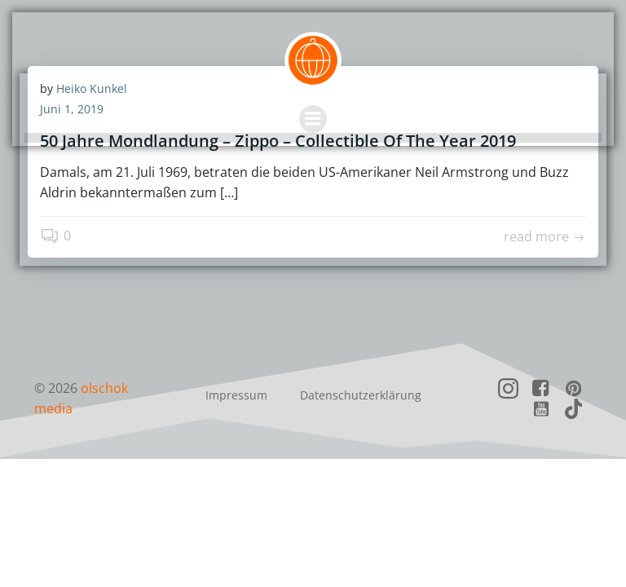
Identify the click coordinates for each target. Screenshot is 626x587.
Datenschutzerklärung (360, 396)
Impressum (236, 396)
